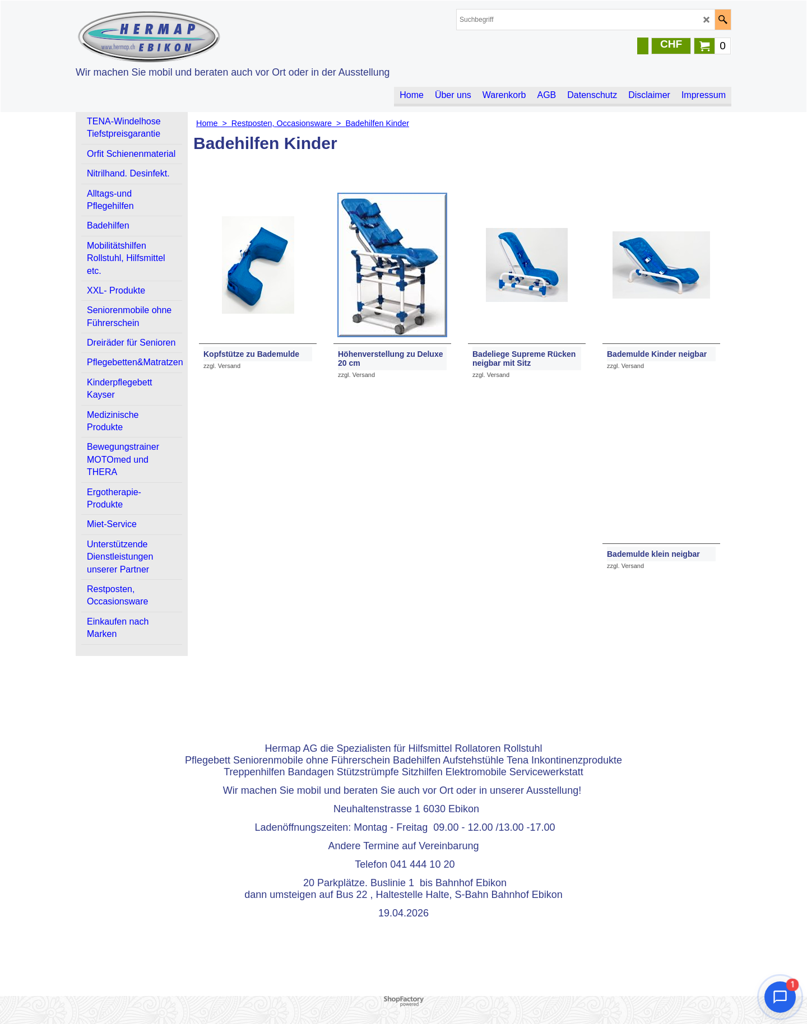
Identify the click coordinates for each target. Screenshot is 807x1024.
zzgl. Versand (221, 365)
